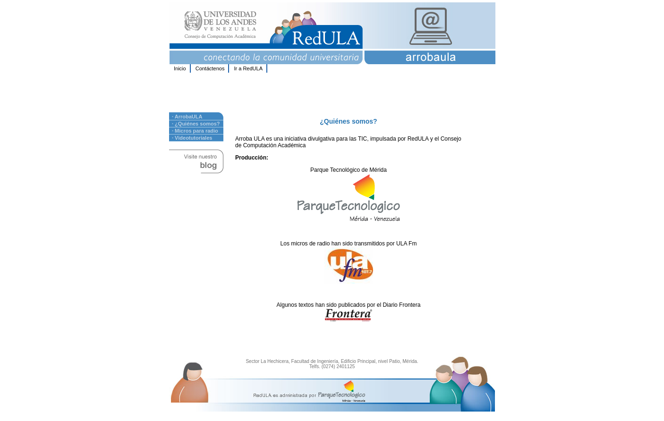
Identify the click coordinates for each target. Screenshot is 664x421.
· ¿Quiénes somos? (196, 123)
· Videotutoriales (192, 138)
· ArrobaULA (187, 116)
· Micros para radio (195, 131)
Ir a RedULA (248, 68)
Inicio (180, 68)
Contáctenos (210, 68)
